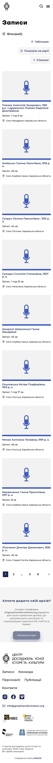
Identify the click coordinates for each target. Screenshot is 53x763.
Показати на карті (34, 50)
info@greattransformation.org (23, 706)
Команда (25, 672)
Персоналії (11, 680)
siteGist (37, 758)
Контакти (9, 688)
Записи (8, 672)
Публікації (32, 680)
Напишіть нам (26, 641)
